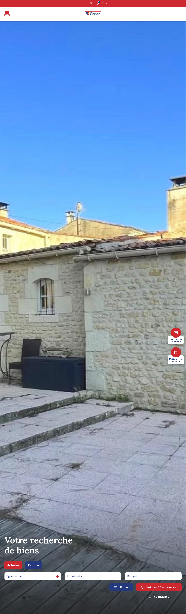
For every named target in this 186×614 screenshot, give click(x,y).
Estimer (33, 566)
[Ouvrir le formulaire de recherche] (121, 589)
